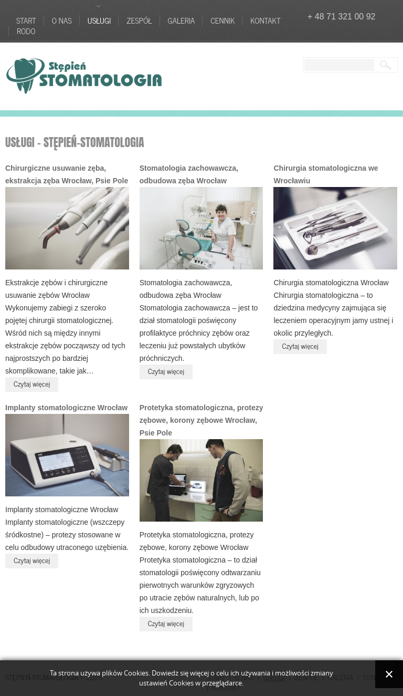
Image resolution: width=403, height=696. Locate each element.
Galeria (181, 20)
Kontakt (265, 20)
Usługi (99, 20)
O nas (62, 20)
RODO (26, 31)
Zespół (139, 20)
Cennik (222, 20)
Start (26, 20)
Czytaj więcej (32, 383)
